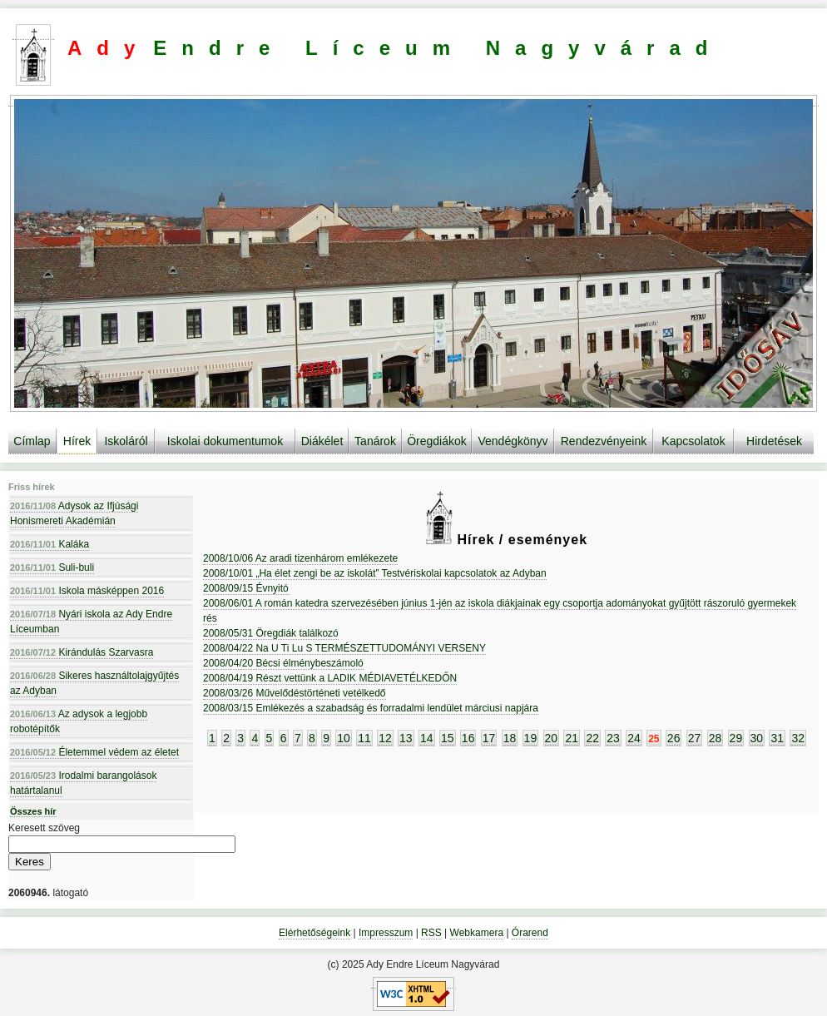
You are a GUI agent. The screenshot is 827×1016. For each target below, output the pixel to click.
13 (406, 738)
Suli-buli (52, 567)
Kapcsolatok (693, 441)
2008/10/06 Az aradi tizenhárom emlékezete (300, 558)
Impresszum (386, 933)
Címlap (31, 441)
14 (426, 738)
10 (343, 738)
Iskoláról (125, 441)
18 (510, 738)
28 (715, 738)
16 (468, 738)
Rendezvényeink (604, 441)
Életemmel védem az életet (94, 752)
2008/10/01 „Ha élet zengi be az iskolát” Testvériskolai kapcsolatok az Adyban (375, 573)
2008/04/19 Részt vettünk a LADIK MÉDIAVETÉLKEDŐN (330, 678)
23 (613, 738)
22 (592, 738)
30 (757, 738)
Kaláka (49, 544)
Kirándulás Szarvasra (81, 652)
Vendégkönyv (512, 441)
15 (447, 738)
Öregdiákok (437, 441)
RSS (431, 933)
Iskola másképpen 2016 (87, 591)
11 (364, 738)
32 (798, 738)
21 (571, 738)
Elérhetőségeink (314, 933)
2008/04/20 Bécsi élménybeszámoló (283, 663)
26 (674, 738)
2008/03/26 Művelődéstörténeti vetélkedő (294, 693)
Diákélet (322, 441)
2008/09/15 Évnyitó (246, 588)
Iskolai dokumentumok (225, 441)
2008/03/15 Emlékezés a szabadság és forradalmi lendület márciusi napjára (370, 708)
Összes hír (33, 811)
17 (489, 738)
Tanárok (375, 441)
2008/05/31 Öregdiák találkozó (271, 633)
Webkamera (476, 933)
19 (530, 738)
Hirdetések (774, 441)
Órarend (530, 933)
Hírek (77, 441)
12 (385, 738)
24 (634, 738)
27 (694, 738)
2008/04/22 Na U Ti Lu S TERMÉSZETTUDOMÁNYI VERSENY (344, 648)
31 (777, 738)
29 (736, 738)
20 (551, 738)
